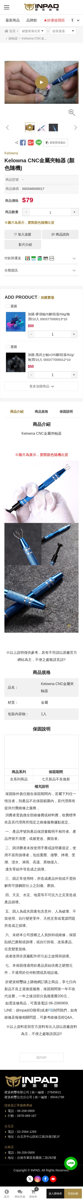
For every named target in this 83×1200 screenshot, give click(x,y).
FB (50, 1010)
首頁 (12, 31)
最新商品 (13, 20)
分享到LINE (38, 142)
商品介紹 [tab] (16, 411)
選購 (11, 305)
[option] (41, 82)
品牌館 (31, 20)
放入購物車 (55, 1193)
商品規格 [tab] (41, 411)
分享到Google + (30, 142)
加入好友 (70, 1163)
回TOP (42, 1057)
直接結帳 (73, 1193)
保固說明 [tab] (66, 411)
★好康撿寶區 (54, 20)
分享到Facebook (22, 142)
